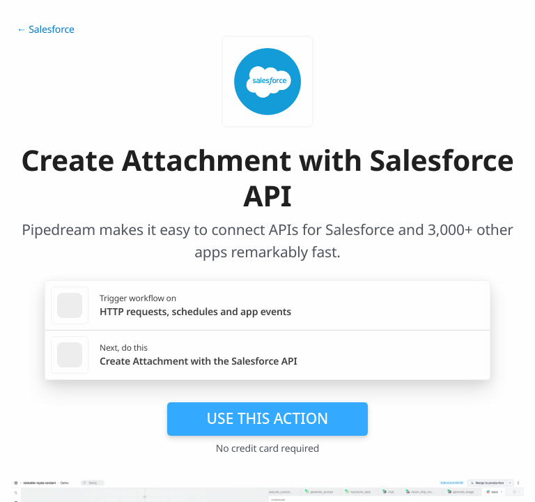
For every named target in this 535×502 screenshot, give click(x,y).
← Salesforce (46, 29)
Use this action (268, 418)
